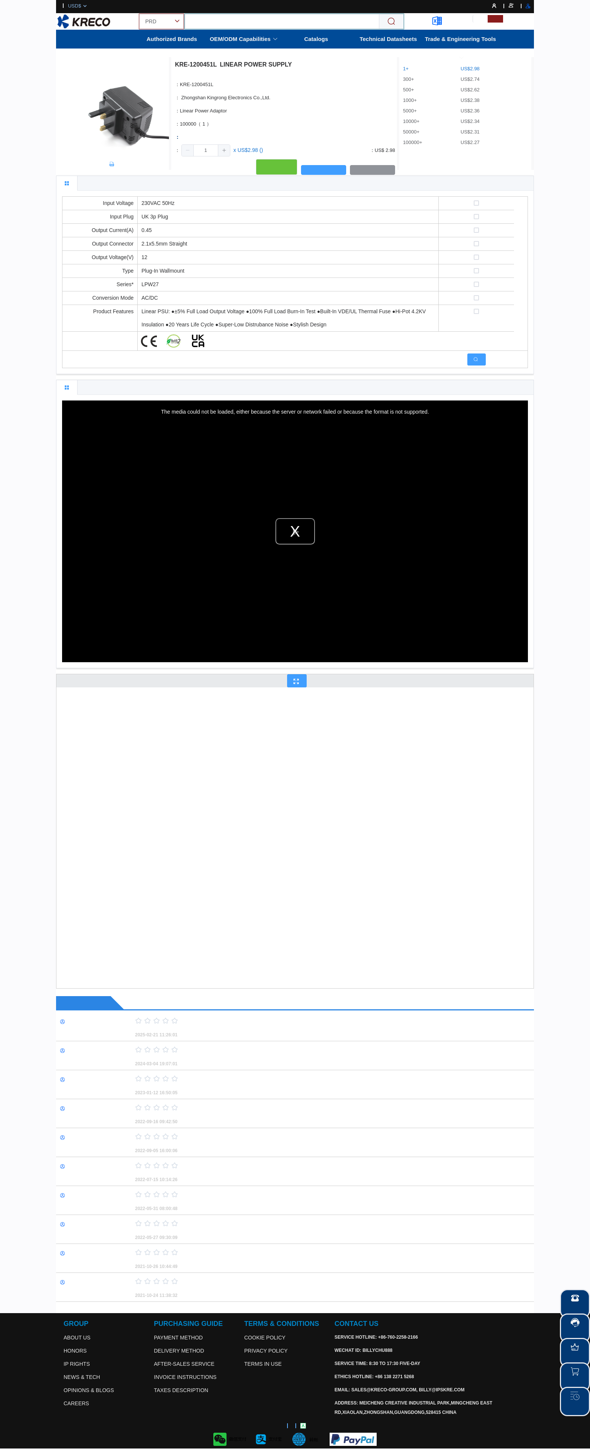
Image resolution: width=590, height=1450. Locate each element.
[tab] (67, 183)
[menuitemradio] (480, 19)
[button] (188, 150)
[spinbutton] (205, 150)
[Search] (391, 21)
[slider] (321, 1021)
